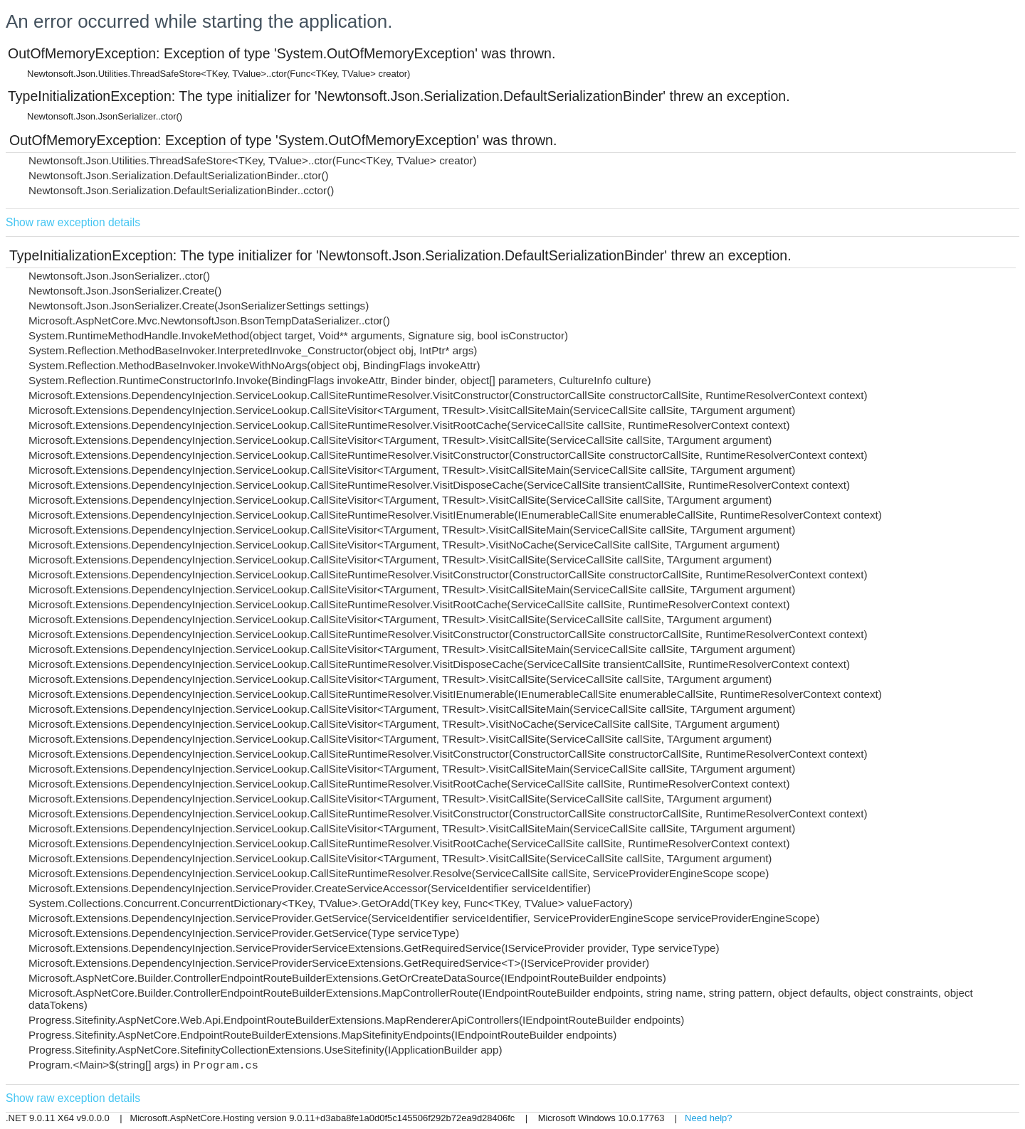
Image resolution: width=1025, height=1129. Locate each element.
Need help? (708, 1118)
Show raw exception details (73, 222)
